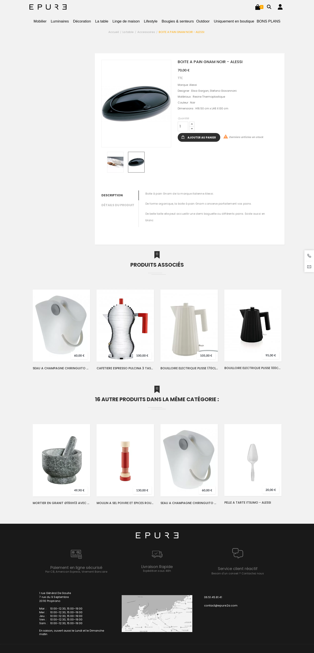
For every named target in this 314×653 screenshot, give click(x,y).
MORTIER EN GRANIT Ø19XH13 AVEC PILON (61, 503)
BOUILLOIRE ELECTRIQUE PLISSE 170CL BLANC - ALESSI (189, 368)
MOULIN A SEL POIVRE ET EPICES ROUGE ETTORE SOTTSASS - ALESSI (125, 503)
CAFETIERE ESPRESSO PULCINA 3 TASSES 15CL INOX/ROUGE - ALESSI (125, 368)
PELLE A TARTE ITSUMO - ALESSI (247, 502)
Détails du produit (117, 205)
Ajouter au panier (202, 137)
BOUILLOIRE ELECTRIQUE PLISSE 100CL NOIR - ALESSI (253, 368)
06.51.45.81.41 (213, 597)
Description (112, 195)
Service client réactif (238, 568)
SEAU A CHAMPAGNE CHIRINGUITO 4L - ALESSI (61, 368)
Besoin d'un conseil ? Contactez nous (238, 573)
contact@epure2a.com (220, 605)
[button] (257, 7)
